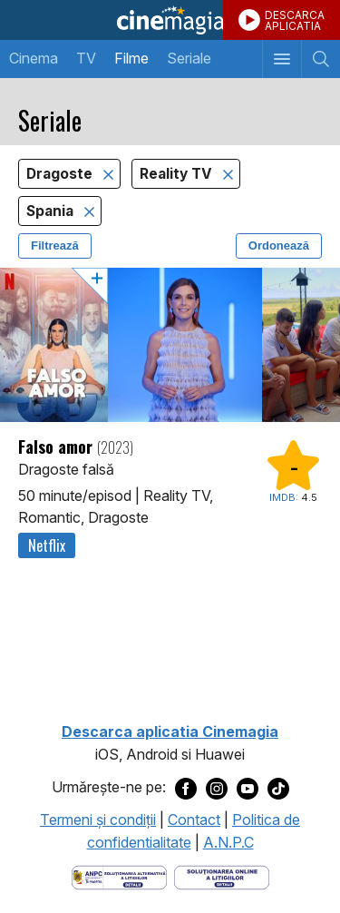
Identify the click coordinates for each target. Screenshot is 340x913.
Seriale (189, 58)
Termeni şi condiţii (98, 819)
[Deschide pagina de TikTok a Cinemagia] (278, 788)
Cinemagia (170, 20)
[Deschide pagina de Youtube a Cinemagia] (247, 788)
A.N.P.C (228, 842)
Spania (51, 211)
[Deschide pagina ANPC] (119, 876)
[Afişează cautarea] (320, 59)
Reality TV (178, 173)
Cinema (33, 58)
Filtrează (55, 245)
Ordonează (278, 245)
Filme (131, 58)
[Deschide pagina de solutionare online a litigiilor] (221, 876)
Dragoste (61, 173)
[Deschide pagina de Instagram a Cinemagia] (217, 788)
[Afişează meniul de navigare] (281, 59)
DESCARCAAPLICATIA (295, 20)
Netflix (46, 545)
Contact (194, 819)
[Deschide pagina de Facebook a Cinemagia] (186, 788)
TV (86, 58)
